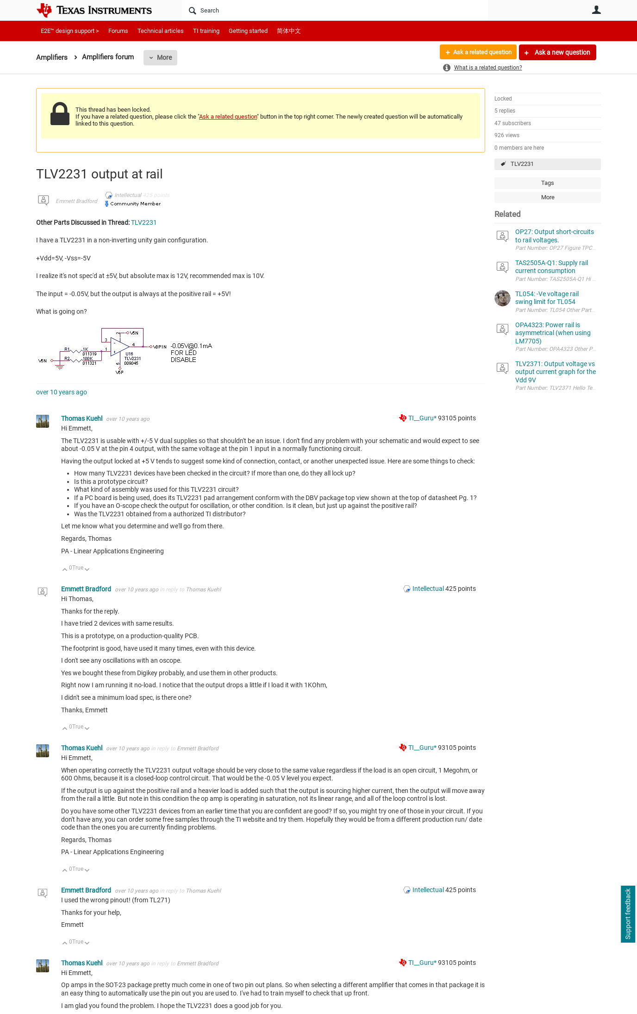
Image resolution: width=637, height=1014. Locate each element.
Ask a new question (561, 52)
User (596, 9)
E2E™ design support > (70, 30)
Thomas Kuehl (82, 418)
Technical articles (160, 30)
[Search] (335, 10)
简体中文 (289, 30)
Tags (547, 182)
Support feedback (627, 914)
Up (65, 570)
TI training (206, 30)
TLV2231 (522, 163)
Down (87, 570)
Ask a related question (479, 52)
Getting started (248, 30)
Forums (118, 30)
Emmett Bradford (76, 201)
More (164, 57)
